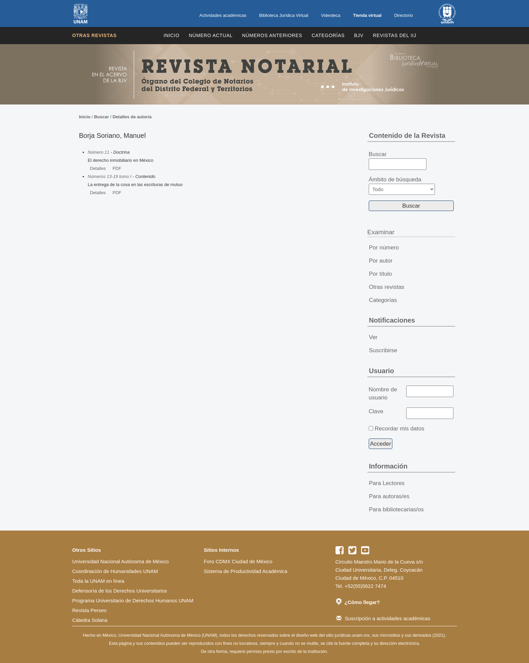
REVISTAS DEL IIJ (394, 35)
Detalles (98, 168)
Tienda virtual (367, 15)
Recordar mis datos (399, 428)
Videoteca (330, 15)
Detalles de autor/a (132, 116)
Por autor (381, 261)
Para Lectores (387, 483)
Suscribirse (383, 350)
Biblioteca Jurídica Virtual (283, 15)
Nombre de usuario (383, 393)
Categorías (328, 35)
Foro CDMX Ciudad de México (238, 561)
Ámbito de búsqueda (402, 185)
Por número (384, 247)
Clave (376, 411)
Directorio (403, 15)
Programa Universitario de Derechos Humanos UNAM (132, 600)
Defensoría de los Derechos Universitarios (119, 591)
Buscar (101, 116)
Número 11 (98, 152)
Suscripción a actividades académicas (383, 618)
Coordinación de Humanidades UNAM (115, 571)
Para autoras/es (389, 496)
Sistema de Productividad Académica (245, 571)
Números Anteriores (272, 35)
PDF (117, 168)
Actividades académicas (222, 15)
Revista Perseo (89, 610)
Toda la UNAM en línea (98, 581)
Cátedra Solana (89, 620)
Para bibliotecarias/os (396, 509)
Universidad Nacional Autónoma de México (120, 561)
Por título (380, 274)
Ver (373, 337)
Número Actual (211, 35)
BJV (359, 35)
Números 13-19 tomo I (109, 176)
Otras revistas (94, 35)
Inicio (171, 35)
